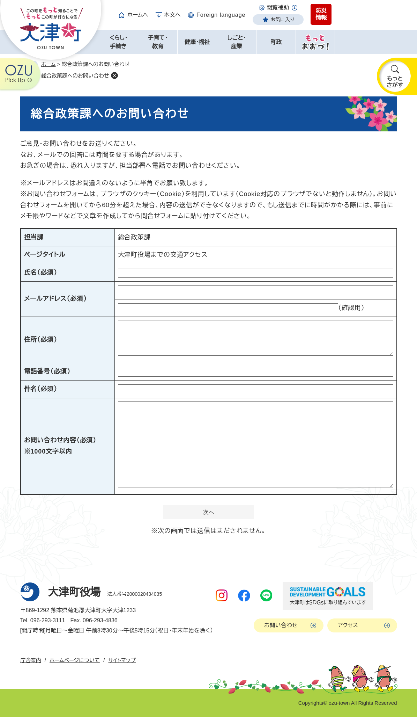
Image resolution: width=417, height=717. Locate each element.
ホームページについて (75, 660)
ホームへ (137, 15)
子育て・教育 (157, 42)
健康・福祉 (197, 42)
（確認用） (351, 307)
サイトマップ (122, 660)
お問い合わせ (281, 625)
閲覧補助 (278, 7)
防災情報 (321, 14)
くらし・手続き (118, 42)
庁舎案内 (30, 660)
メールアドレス (55, 298)
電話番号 (47, 371)
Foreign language (221, 15)
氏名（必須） (40, 272)
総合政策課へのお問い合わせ (75, 76)
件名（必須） (40, 388)
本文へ (172, 15)
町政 (276, 42)
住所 (40, 339)
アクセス (348, 625)
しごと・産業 (236, 42)
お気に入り (282, 19)
